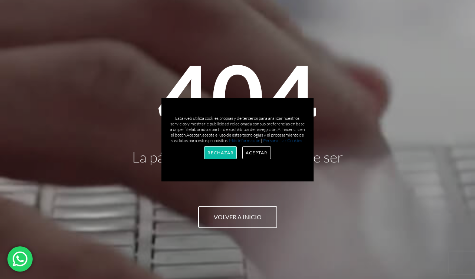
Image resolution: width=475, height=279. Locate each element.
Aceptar (256, 152)
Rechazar (220, 152)
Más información (244, 140)
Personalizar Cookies (282, 140)
